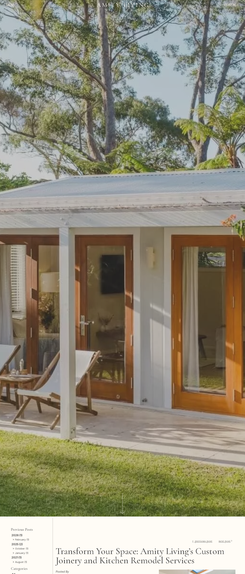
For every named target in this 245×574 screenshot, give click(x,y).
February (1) (22, 539)
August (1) (21, 561)
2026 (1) (16, 535)
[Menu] (29, 4)
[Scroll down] (122, 504)
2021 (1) (16, 557)
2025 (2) (17, 544)
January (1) (21, 552)
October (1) (21, 548)
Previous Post (203, 541)
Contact (231, 5)
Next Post (224, 541)
